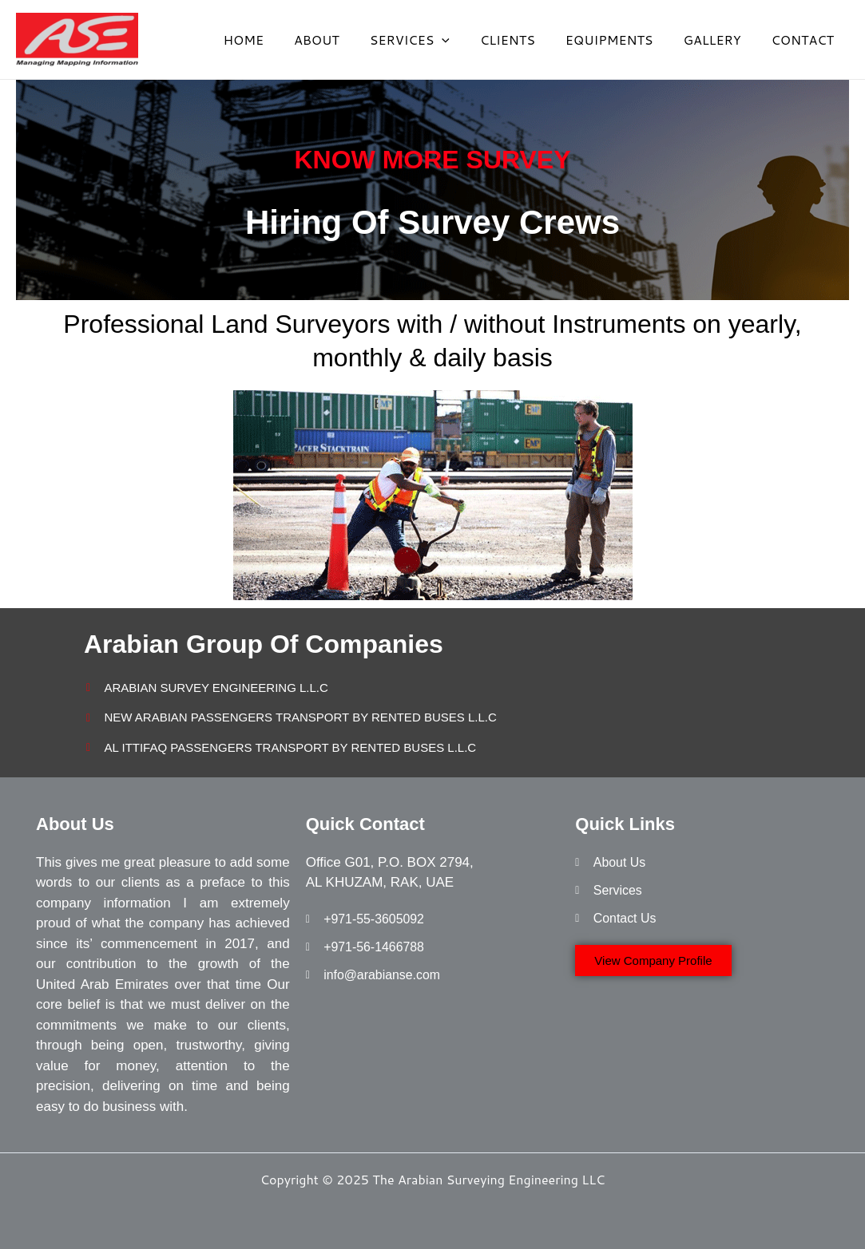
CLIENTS (524, 39)
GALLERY (719, 39)
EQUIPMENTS (621, 39)
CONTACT (804, 39)
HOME (274, 39)
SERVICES (431, 40)
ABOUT (343, 39)
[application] (463, 40)
